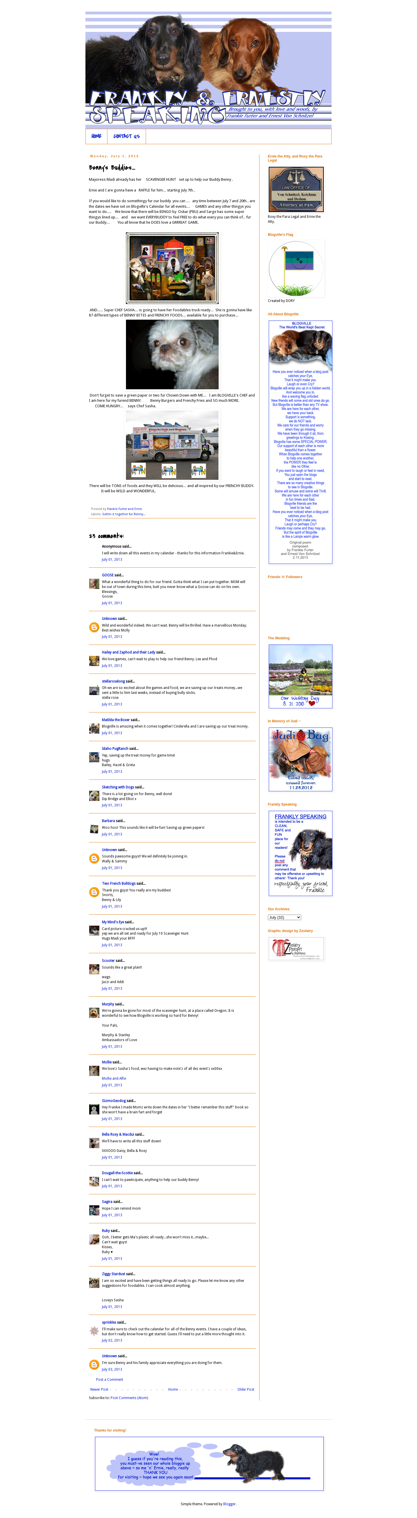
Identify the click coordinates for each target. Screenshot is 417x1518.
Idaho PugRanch (115, 749)
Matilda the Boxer (116, 720)
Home (173, 1389)
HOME (96, 136)
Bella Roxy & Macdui (118, 1134)
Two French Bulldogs (119, 884)
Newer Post (99, 1389)
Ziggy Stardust (113, 1274)
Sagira (107, 1202)
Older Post (245, 1389)
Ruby (106, 1231)
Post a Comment (109, 1380)
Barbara (108, 821)
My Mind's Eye (113, 922)
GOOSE (108, 575)
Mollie (106, 1062)
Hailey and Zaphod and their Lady (128, 652)
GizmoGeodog (114, 1101)
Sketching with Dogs (118, 787)
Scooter (108, 961)
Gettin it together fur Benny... (124, 514)
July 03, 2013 (112, 1369)
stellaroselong (113, 681)
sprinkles (109, 1322)
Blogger (229, 1504)
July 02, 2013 (112, 1340)
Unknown (109, 619)
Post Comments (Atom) (129, 1398)
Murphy (108, 1004)
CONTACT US (127, 136)
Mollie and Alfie (114, 1078)
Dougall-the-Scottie (117, 1173)
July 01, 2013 (112, 560)
